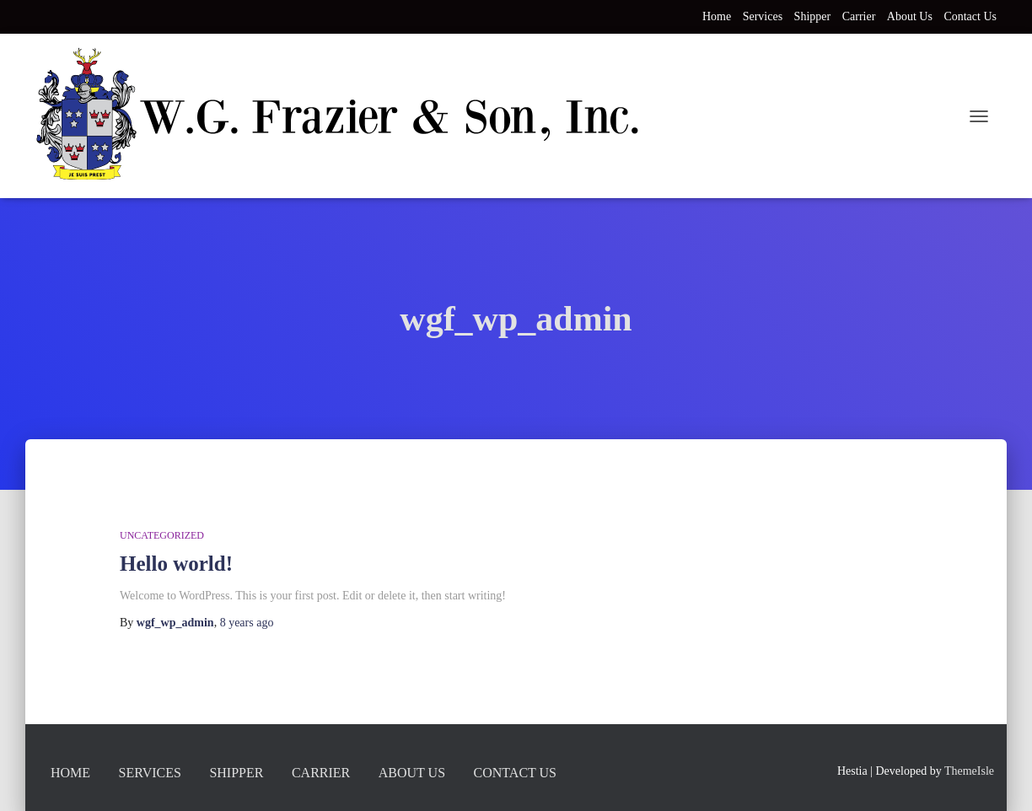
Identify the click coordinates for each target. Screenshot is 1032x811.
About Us (910, 16)
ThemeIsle (969, 771)
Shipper (812, 16)
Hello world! (176, 563)
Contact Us (970, 16)
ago (247, 622)
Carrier (859, 16)
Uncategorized (162, 535)
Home (716, 16)
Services (762, 16)
